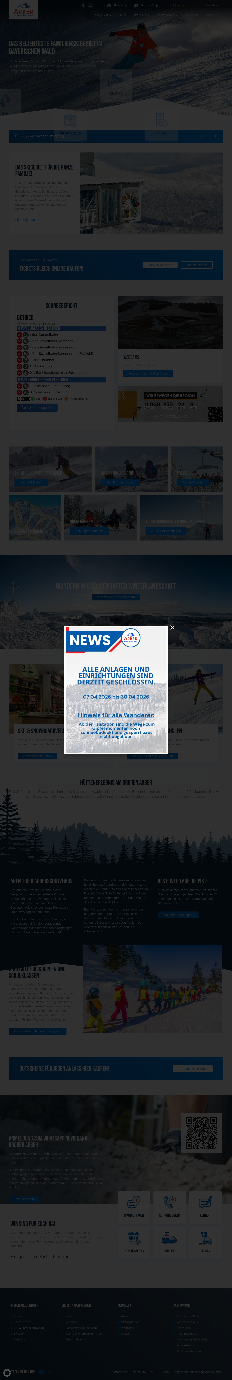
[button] (7, 1373)
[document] (116, 690)
